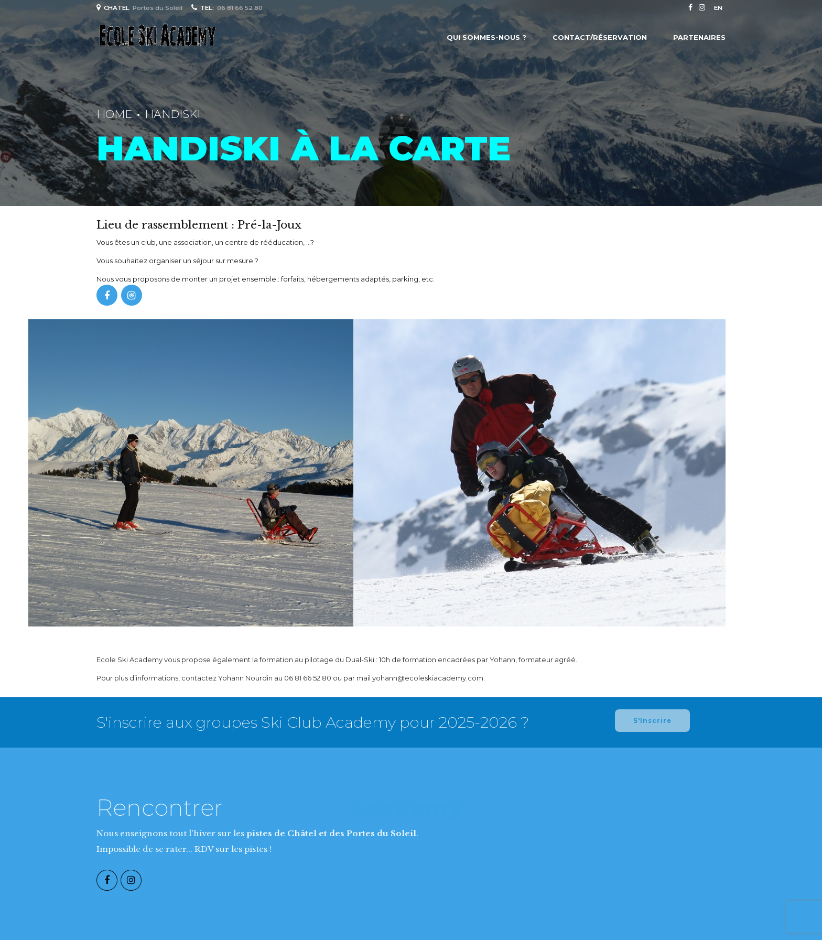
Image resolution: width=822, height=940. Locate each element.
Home (114, 114)
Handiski (172, 114)
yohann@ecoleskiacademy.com (427, 678)
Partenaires (699, 37)
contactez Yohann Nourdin (227, 678)
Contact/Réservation (600, 37)
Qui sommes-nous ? (486, 37)
